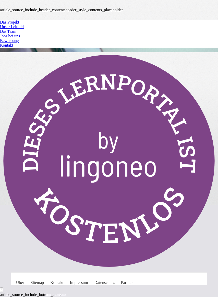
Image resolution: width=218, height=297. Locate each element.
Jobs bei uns (10, 36)
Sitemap (37, 282)
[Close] (1, 290)
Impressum (79, 282)
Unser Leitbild (12, 27)
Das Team (8, 31)
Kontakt (6, 45)
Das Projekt (9, 22)
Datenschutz (104, 282)
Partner (127, 282)
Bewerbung (9, 40)
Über (20, 282)
